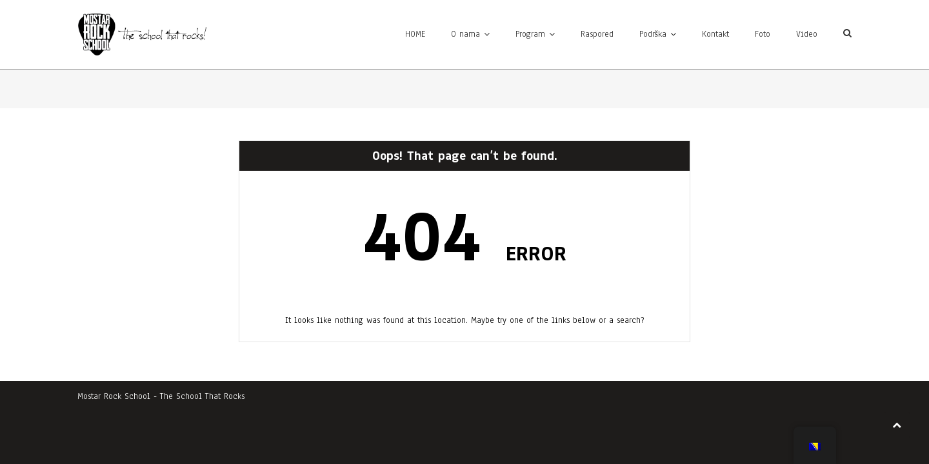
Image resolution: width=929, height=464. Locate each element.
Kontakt (715, 34)
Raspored (597, 34)
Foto (762, 34)
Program (530, 34)
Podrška (652, 34)
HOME (415, 34)
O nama (465, 34)
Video (806, 34)
